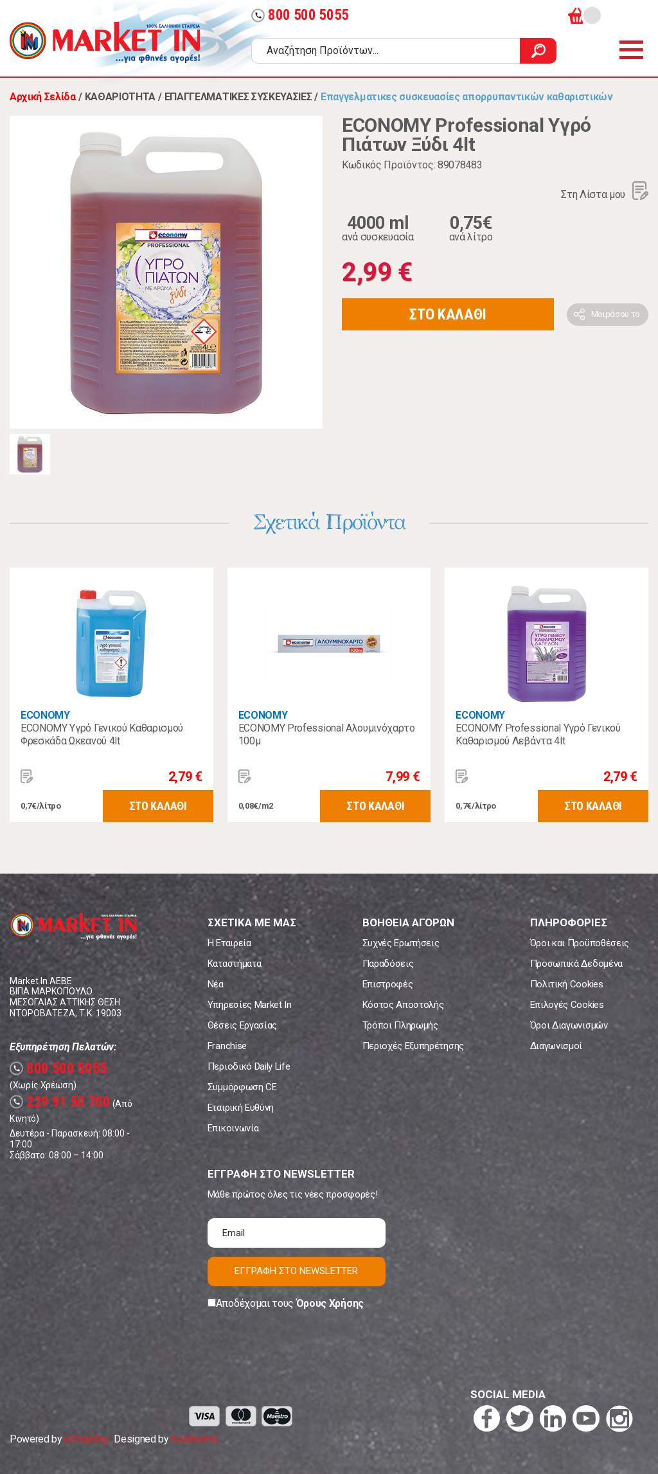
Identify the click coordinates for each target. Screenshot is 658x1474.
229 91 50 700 (60, 1102)
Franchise (227, 1046)
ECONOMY (45, 715)
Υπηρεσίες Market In (250, 1005)
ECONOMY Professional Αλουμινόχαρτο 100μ (326, 734)
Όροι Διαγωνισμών (569, 1025)
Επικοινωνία (233, 1128)
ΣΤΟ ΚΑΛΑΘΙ (447, 314)
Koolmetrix (194, 1439)
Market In (105, 42)
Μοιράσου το (615, 314)
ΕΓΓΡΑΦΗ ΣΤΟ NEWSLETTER (296, 1271)
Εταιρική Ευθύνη (241, 1107)
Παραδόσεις (388, 963)
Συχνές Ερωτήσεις (401, 943)
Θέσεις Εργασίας (242, 1025)
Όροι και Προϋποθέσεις (579, 943)
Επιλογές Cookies (567, 1005)
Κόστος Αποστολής (403, 1005)
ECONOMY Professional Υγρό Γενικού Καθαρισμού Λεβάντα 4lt (538, 734)
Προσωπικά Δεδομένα (576, 963)
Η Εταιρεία (229, 943)
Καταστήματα (234, 963)
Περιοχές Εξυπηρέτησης (413, 1046)
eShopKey (86, 1439)
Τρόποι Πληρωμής (400, 1025)
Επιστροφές (387, 984)
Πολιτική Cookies (566, 984)
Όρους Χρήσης (330, 1303)
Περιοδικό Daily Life (249, 1066)
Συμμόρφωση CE (242, 1087)
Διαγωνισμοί (556, 1046)
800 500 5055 (300, 15)
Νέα (216, 984)
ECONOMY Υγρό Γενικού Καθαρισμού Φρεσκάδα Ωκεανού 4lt (102, 734)
